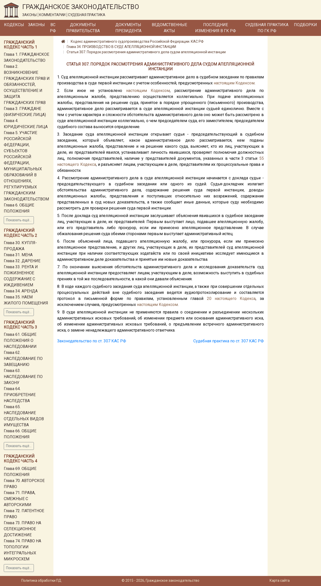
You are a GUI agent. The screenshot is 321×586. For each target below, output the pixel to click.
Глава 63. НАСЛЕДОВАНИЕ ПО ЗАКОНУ (23, 376)
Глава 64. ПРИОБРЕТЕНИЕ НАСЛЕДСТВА (20, 394)
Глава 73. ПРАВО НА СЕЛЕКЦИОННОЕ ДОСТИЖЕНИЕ (22, 528)
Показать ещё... (19, 220)
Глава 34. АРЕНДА (21, 291)
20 (209, 298)
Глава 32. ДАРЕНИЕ (22, 260)
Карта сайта (280, 580)
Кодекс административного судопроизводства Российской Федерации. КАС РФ (137, 41)
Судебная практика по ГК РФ (266, 27)
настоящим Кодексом (234, 83)
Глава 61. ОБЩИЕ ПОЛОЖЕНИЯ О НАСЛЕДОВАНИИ (20, 340)
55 (261, 158)
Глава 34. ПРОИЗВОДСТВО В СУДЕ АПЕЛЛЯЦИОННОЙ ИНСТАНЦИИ (121, 47)
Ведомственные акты (169, 27)
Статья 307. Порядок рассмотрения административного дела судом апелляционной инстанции (146, 52)
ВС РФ (53, 27)
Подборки (305, 24)
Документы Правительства (83, 27)
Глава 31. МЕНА (18, 254)
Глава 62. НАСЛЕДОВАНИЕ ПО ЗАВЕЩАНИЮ (23, 358)
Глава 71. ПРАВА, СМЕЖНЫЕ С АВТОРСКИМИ (19, 498)
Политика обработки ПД (41, 580)
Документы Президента (128, 27)
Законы (36, 24)
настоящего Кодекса (76, 164)
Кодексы (14, 24)
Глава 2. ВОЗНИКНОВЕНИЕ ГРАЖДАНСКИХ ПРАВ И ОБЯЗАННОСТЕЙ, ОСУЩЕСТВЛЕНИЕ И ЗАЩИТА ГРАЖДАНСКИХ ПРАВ (27, 84)
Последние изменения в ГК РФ (215, 27)
